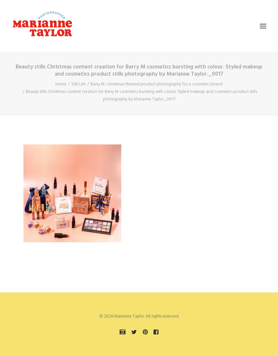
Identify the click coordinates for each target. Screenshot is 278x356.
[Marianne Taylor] (42, 26)
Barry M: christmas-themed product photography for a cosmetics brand (157, 84)
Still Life (78, 84)
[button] (263, 26)
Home (60, 84)
